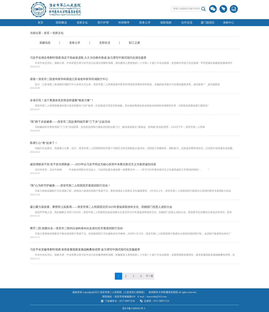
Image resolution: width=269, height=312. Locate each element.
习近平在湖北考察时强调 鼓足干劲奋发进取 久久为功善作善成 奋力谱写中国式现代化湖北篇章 (88, 57)
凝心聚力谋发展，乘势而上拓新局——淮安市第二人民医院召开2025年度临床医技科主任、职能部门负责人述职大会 (101, 206)
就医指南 (165, 22)
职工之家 (134, 42)
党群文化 (82, 22)
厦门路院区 (208, 22)
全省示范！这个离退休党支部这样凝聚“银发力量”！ (62, 100)
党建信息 (45, 42)
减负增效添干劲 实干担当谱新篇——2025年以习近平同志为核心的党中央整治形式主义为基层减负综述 (93, 164)
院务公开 (145, 22)
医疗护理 (103, 22)
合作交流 (186, 22)
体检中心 (228, 22)
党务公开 (74, 42)
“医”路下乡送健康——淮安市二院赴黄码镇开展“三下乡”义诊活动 (70, 121)
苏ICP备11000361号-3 (133, 308)
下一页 (149, 276)
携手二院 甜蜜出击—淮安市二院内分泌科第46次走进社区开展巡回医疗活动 (76, 228)
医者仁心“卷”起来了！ (43, 142)
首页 (40, 22)
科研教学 (124, 22)
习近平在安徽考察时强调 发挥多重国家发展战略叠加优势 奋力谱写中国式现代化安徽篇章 (85, 249)
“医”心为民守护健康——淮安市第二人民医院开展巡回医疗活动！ (70, 185)
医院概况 (61, 22)
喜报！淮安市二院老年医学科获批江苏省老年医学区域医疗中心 (69, 79)
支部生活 (104, 42)
